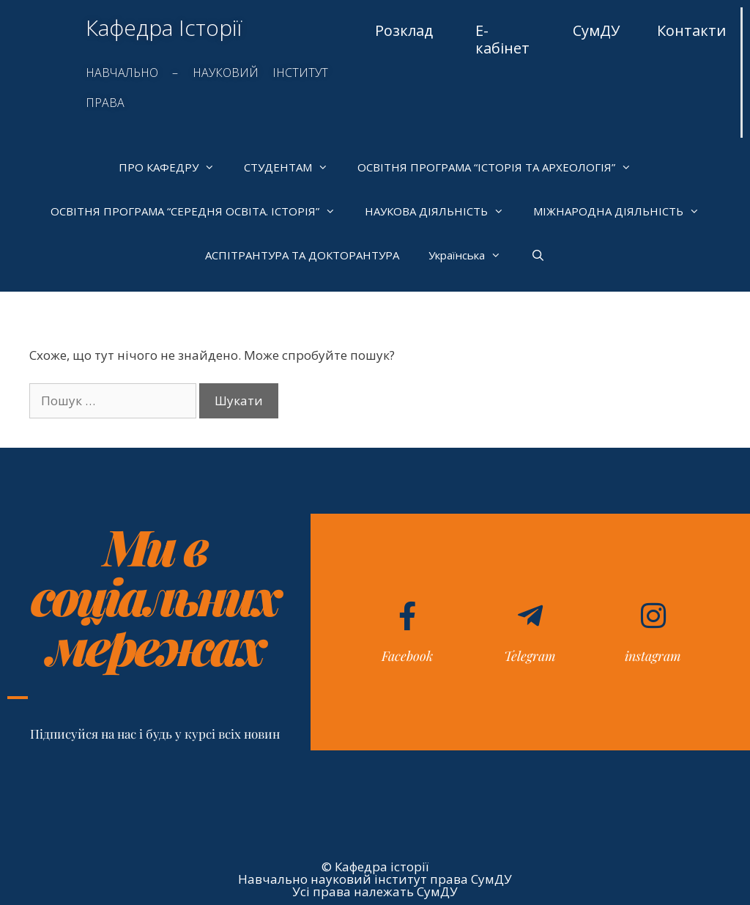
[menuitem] (465, 255)
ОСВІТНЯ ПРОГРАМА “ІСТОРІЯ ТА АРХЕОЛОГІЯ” (501, 167)
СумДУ (596, 30)
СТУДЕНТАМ (293, 167)
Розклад (404, 30)
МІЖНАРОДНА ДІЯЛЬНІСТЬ (623, 211)
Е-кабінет (502, 39)
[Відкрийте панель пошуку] (537, 255)
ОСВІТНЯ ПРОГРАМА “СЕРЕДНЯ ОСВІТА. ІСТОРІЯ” (200, 211)
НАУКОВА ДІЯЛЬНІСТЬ (442, 211)
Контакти (691, 30)
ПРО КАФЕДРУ (174, 167)
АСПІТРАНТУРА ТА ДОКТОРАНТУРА (302, 255)
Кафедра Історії (164, 27)
